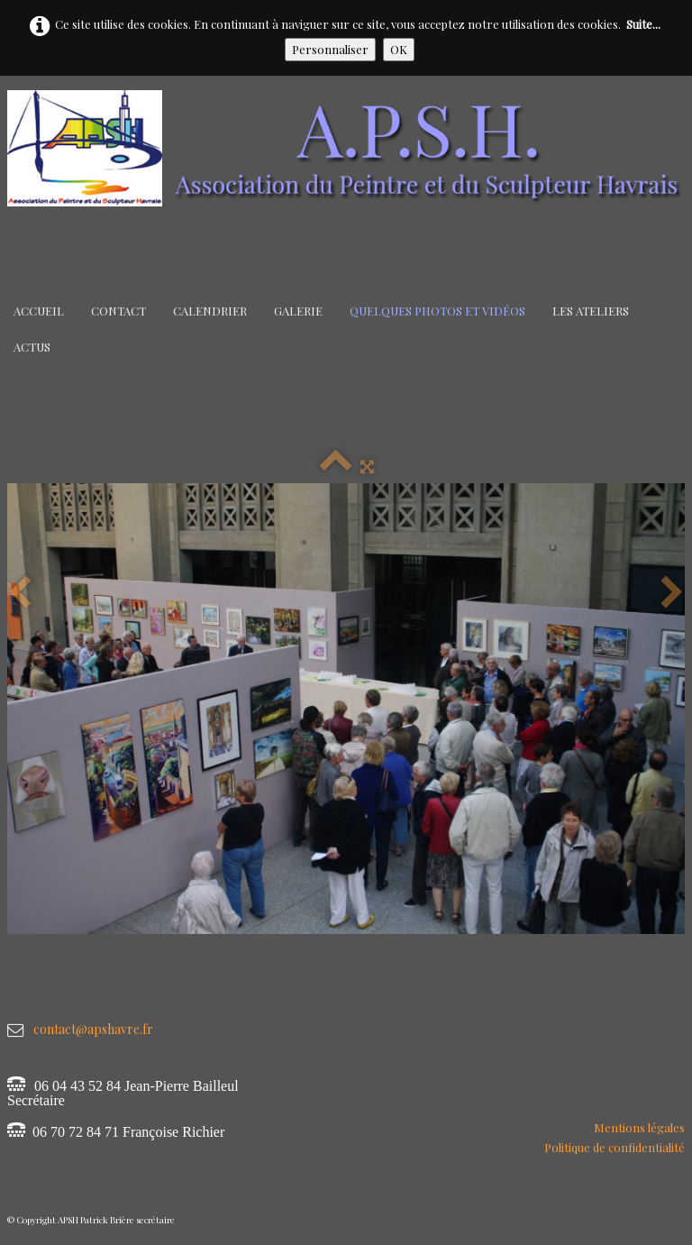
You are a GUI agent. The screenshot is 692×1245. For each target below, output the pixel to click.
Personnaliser (330, 49)
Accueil (39, 310)
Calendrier (210, 310)
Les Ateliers (590, 310)
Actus (32, 346)
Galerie (298, 310)
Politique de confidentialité (614, 1147)
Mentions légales (639, 1127)
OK (398, 49)
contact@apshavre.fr (93, 1029)
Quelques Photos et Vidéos (437, 310)
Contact (118, 310)
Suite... (643, 24)
